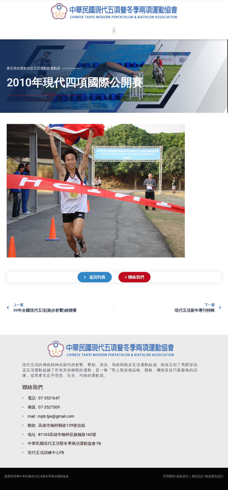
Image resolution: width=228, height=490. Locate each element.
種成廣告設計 (214, 476)
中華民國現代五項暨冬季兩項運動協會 (45, 476)
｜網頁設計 (196, 476)
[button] (114, 30)
